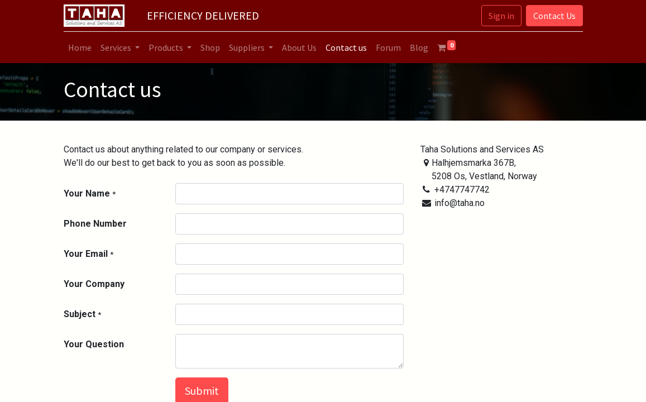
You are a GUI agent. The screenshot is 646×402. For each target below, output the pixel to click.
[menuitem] (80, 47)
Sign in (501, 15)
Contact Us (554, 15)
